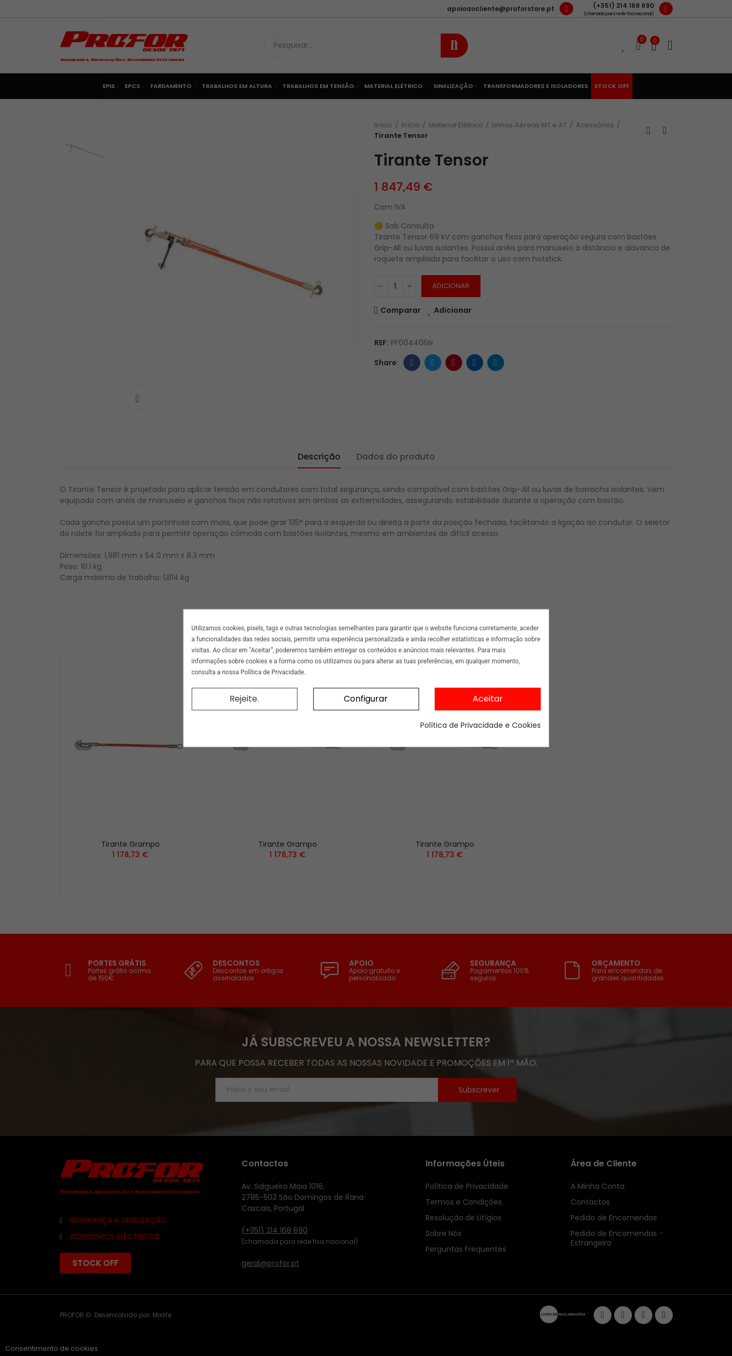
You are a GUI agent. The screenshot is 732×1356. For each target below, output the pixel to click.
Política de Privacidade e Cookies (480, 724)
